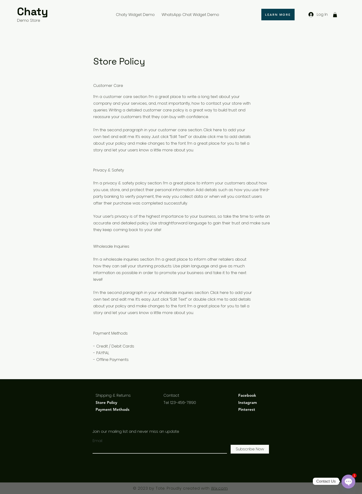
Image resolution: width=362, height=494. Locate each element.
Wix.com (219, 488)
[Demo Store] (39, 20)
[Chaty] (39, 11)
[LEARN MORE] (278, 14)
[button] (335, 14)
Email (97, 441)
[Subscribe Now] (250, 449)
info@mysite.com (180, 409)
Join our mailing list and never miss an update (136, 431)
